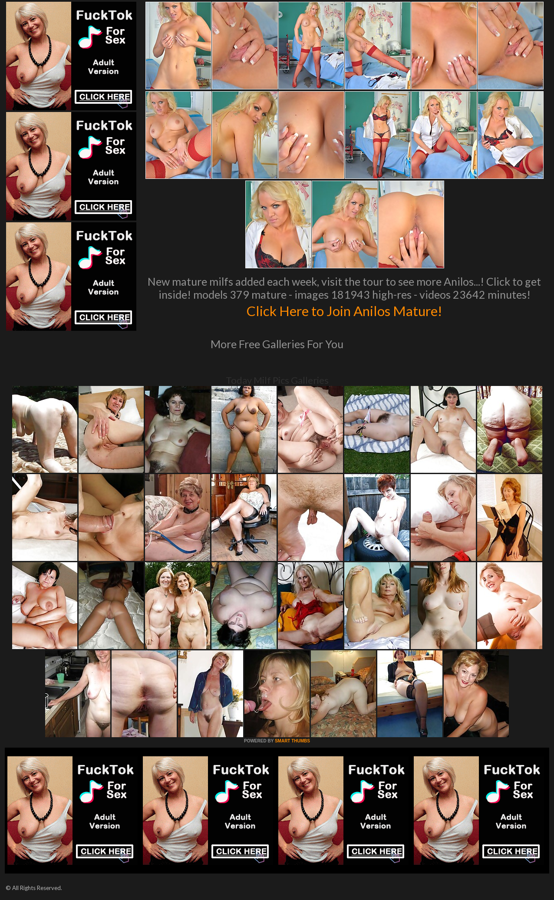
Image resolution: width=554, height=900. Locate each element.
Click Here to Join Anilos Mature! (344, 310)
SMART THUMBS (292, 740)
